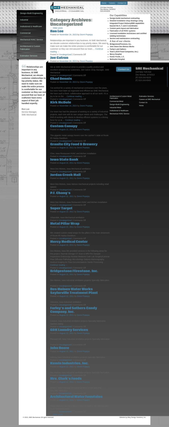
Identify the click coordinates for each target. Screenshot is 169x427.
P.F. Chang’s (60, 193)
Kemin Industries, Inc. (69, 363)
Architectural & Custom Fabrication (30, 47)
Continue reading (75, 96)
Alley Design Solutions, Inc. (136, 417)
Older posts (56, 28)
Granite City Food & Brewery (74, 144)
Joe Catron (59, 58)
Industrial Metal (115, 108)
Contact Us (122, 3)
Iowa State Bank (64, 159)
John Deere (59, 348)
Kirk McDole (60, 102)
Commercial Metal (116, 101)
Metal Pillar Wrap (65, 223)
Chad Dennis (61, 79)
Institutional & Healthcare (31, 26)
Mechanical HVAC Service (31, 39)
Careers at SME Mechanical (149, 99)
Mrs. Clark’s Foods (66, 378)
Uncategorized (65, 54)
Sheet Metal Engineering (67, 7)
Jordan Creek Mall (65, 175)
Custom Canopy (63, 126)
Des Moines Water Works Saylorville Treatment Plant (74, 291)
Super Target (61, 208)
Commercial (25, 33)
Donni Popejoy (86, 34)
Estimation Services (28, 56)
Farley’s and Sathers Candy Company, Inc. (73, 310)
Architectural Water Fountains (76, 397)
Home (104, 3)
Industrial (24, 20)
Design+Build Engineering (31, 13)
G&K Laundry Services (69, 330)
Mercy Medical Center (69, 242)
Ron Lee (57, 31)
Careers (112, 3)
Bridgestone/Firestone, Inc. (74, 271)
